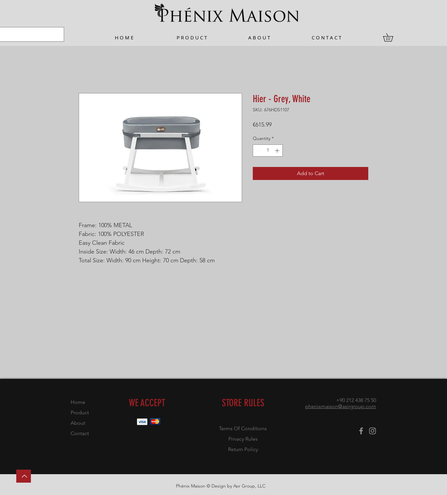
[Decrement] (258, 150)
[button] (392, 37)
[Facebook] (361, 430)
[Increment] (278, 150)
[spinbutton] (268, 150)
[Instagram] (372, 430)
